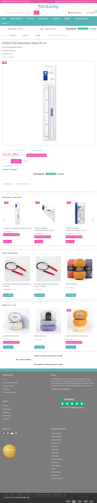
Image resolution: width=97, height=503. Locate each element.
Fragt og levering (76, 2)
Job (65, 495)
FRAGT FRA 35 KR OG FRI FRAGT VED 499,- (49, 356)
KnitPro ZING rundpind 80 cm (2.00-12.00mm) (46, 285)
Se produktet (8, 295)
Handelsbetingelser (42, 495)
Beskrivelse (8, 184)
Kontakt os (59, 2)
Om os (86, 2)
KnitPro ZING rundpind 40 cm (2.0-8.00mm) (17, 285)
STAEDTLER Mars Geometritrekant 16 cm (76, 229)
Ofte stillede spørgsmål (10, 382)
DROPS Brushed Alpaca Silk (77, 336)
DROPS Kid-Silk (40, 336)
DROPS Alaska (71, 284)
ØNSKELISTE (75, 13)
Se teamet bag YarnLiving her (60, 389)
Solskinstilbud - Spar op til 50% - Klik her (16, 1)
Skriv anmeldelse (37, 150)
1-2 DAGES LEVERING (24, 359)
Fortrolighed (57, 495)
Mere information (8, 57)
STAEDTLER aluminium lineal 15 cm (17, 228)
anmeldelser (20, 150)
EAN (66, 2)
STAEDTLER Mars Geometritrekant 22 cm (44, 229)
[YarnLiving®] (48, 6)
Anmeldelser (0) (23, 184)
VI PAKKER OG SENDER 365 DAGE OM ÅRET (49, 364)
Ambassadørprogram (10, 392)
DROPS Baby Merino (11, 336)
